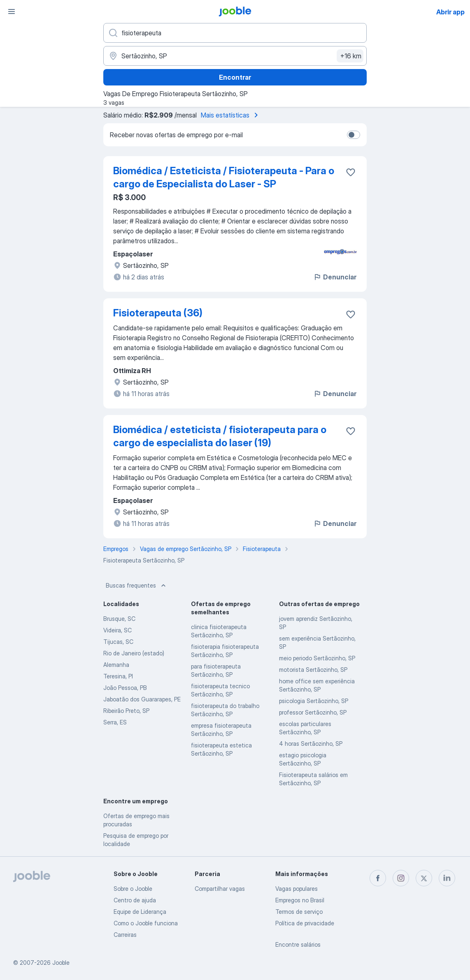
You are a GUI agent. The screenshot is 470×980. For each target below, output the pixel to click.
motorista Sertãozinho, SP (313, 669)
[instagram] (401, 878)
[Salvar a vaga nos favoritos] (350, 172)
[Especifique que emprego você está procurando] (235, 33)
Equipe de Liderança (140, 911)
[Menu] (11, 11)
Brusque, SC (119, 618)
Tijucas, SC (118, 641)
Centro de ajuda (135, 900)
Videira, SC (117, 630)
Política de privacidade (304, 923)
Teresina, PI (118, 676)
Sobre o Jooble (133, 888)
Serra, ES (115, 722)
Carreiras (125, 934)
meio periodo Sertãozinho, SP (317, 658)
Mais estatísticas (231, 115)
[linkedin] (447, 878)
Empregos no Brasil (299, 900)
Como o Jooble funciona (146, 923)
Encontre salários (298, 944)
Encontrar (235, 77)
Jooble (61, 962)
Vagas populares (296, 888)
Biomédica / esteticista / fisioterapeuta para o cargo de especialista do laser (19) (219, 436)
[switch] (353, 135)
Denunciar (334, 277)
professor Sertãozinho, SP (313, 712)
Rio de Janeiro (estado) (133, 653)
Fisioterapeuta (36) (157, 313)
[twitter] (424, 878)
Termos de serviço (299, 911)
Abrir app (450, 12)
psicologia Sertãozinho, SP (313, 700)
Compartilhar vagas (220, 888)
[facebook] (378, 878)
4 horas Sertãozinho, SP (310, 743)
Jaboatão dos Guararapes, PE (142, 699)
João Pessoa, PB (125, 687)
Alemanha (116, 664)
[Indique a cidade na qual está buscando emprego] (235, 56)
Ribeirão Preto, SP (126, 710)
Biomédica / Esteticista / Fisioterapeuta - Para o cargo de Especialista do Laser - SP (223, 177)
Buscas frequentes (137, 585)
